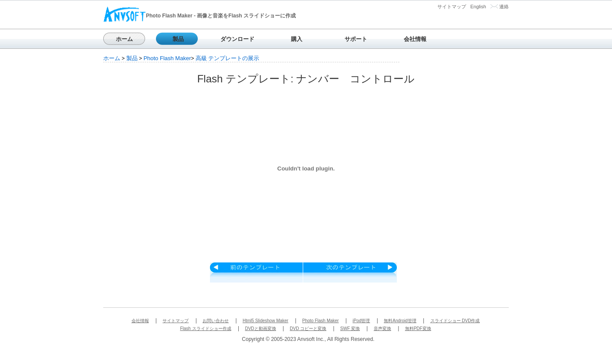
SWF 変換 (350, 328)
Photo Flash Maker (167, 58)
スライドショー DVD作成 (455, 320)
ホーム (124, 39)
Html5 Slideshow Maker (265, 320)
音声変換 (382, 328)
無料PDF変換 (418, 328)
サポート (356, 39)
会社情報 (415, 39)
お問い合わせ (216, 320)
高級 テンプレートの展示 (228, 58)
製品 (178, 39)
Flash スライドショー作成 (205, 328)
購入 (296, 39)
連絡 (504, 6)
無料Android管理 (400, 320)
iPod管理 (361, 320)
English (478, 6)
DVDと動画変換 (260, 328)
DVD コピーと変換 (308, 328)
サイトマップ (451, 6)
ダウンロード (237, 39)
